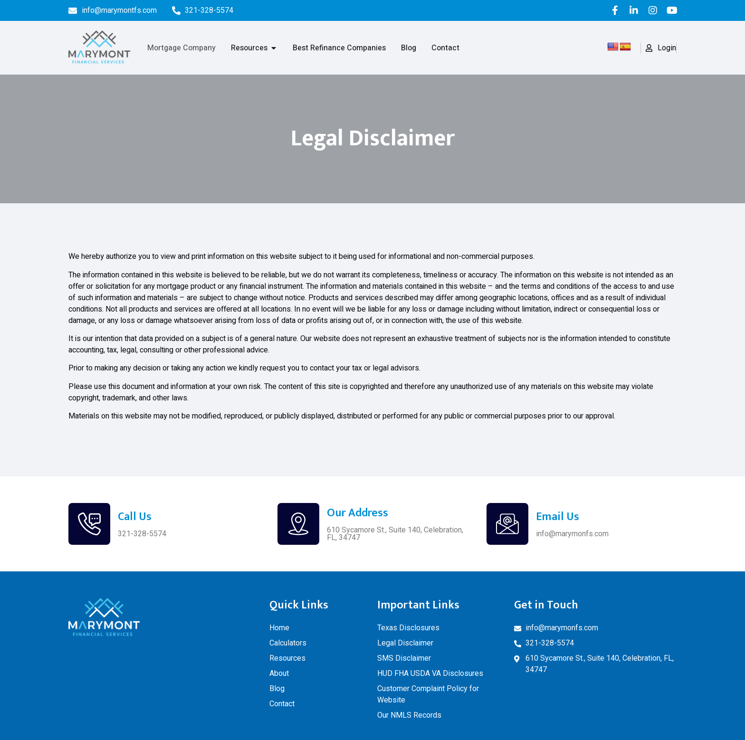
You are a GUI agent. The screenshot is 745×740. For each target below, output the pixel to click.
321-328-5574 (142, 533)
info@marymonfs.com (572, 533)
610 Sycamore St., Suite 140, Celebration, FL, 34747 (395, 533)
